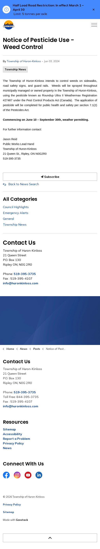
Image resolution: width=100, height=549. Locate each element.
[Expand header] (94, 25)
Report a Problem (16, 439)
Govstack (22, 519)
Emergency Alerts (15, 213)
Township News (15, 69)
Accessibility (12, 434)
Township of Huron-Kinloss (24, 61)
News (7, 448)
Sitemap (9, 429)
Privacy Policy (13, 443)
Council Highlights (16, 207)
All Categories (20, 199)
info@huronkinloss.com (20, 283)
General (8, 219)
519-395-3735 (25, 274)
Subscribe (50, 177)
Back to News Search (23, 184)
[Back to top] (50, 537)
